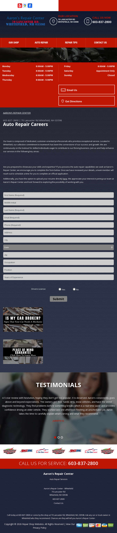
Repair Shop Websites (33, 524)
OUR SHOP (14, 43)
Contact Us (58, 503)
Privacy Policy (39, 527)
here (65, 178)
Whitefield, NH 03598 (50, 120)
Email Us (69, 89)
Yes (63, 289)
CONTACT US (100, 43)
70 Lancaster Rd (29, 120)
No (77, 289)
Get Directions (71, 101)
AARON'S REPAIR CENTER (17, 112)
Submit (58, 299)
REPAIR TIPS (71, 43)
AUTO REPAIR (41, 43)
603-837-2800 (102, 22)
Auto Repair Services (58, 479)
